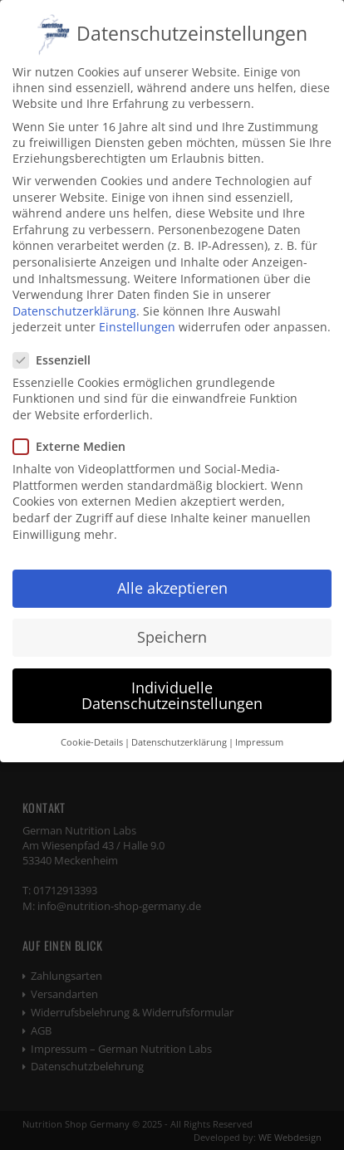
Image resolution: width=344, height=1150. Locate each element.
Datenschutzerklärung (74, 298)
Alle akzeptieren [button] (172, 575)
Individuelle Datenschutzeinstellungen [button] (172, 682)
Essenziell (58, 347)
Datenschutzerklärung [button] (179, 730)
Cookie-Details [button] (92, 730)
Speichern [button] (172, 624)
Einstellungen (137, 314)
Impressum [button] (259, 730)
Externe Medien (76, 434)
